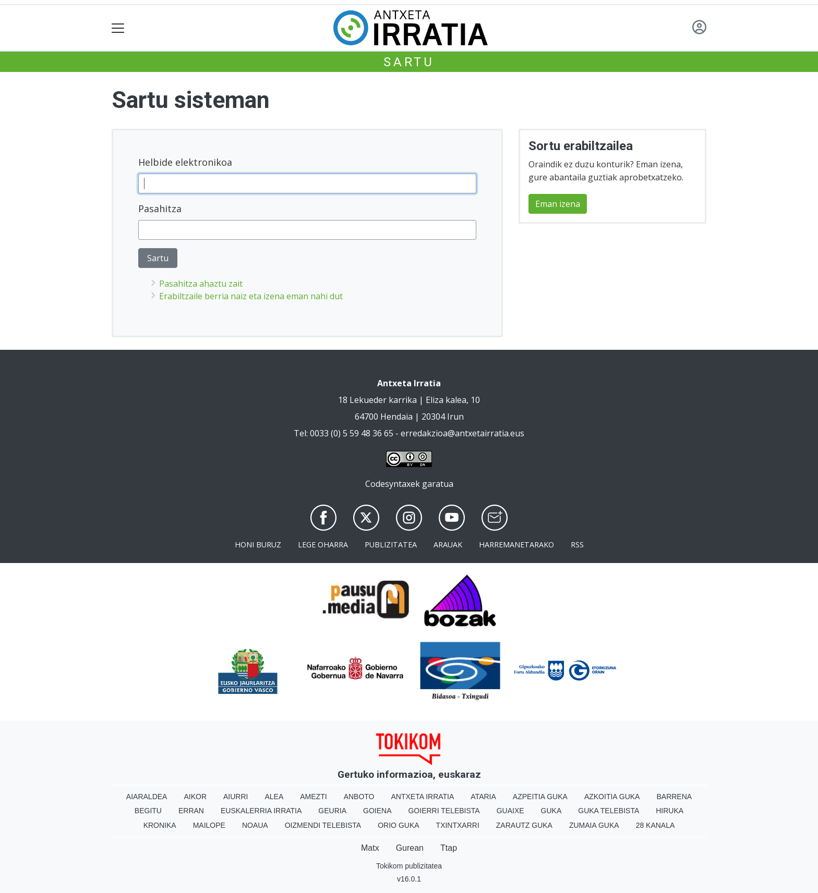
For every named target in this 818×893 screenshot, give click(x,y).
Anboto (359, 796)
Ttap (448, 847)
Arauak (448, 544)
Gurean (410, 847)
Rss (577, 544)
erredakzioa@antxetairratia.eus (462, 433)
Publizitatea (391, 544)
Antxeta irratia (422, 796)
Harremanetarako (516, 544)
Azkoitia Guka (612, 796)
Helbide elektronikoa (185, 162)
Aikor (195, 796)
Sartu (409, 62)
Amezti (313, 796)
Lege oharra (323, 544)
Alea (273, 796)
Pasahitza (160, 208)
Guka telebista (608, 810)
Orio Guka (398, 825)
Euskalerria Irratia (261, 810)
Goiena (377, 810)
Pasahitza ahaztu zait (201, 283)
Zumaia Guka (594, 825)
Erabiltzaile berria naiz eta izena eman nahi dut (251, 296)
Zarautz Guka (524, 825)
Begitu (148, 810)
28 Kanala (655, 825)
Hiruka (669, 810)
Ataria (483, 796)
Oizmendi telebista (323, 825)
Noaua (255, 825)
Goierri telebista (443, 810)
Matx (370, 847)
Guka (551, 810)
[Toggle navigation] (118, 28)
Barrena (674, 796)
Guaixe (510, 810)
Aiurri (235, 796)
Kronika (159, 825)
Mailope (209, 825)
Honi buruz (258, 544)
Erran (191, 810)
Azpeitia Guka (540, 796)
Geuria (332, 810)
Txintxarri (457, 825)
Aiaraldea (146, 796)
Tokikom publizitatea (409, 866)
